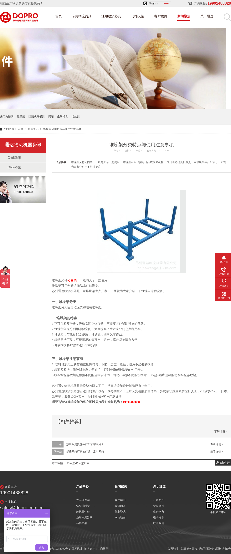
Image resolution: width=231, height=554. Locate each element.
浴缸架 (76, 116)
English (153, 3)
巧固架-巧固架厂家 (78, 463)
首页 (58, 16)
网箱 (51, 116)
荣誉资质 (158, 506)
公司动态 (14, 158)
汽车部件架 (83, 500)
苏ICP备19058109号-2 (57, 548)
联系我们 (158, 523)
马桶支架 (137, 16)
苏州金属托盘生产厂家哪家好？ (85, 444)
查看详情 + (216, 444)
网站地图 (120, 517)
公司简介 (158, 500)
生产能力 (158, 511)
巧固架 (72, 280)
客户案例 (160, 16)
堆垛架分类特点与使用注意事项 (62, 129)
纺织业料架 (83, 506)
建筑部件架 (83, 511)
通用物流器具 (111, 16)
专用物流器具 (81, 16)
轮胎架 (21, 116)
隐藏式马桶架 (36, 116)
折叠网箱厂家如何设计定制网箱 (85, 451)
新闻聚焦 (183, 16)
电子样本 (158, 517)
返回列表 (223, 462)
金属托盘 (62, 116)
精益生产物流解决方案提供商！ (21, 3)
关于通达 (206, 16)
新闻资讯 (33, 129)
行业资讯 (14, 168)
